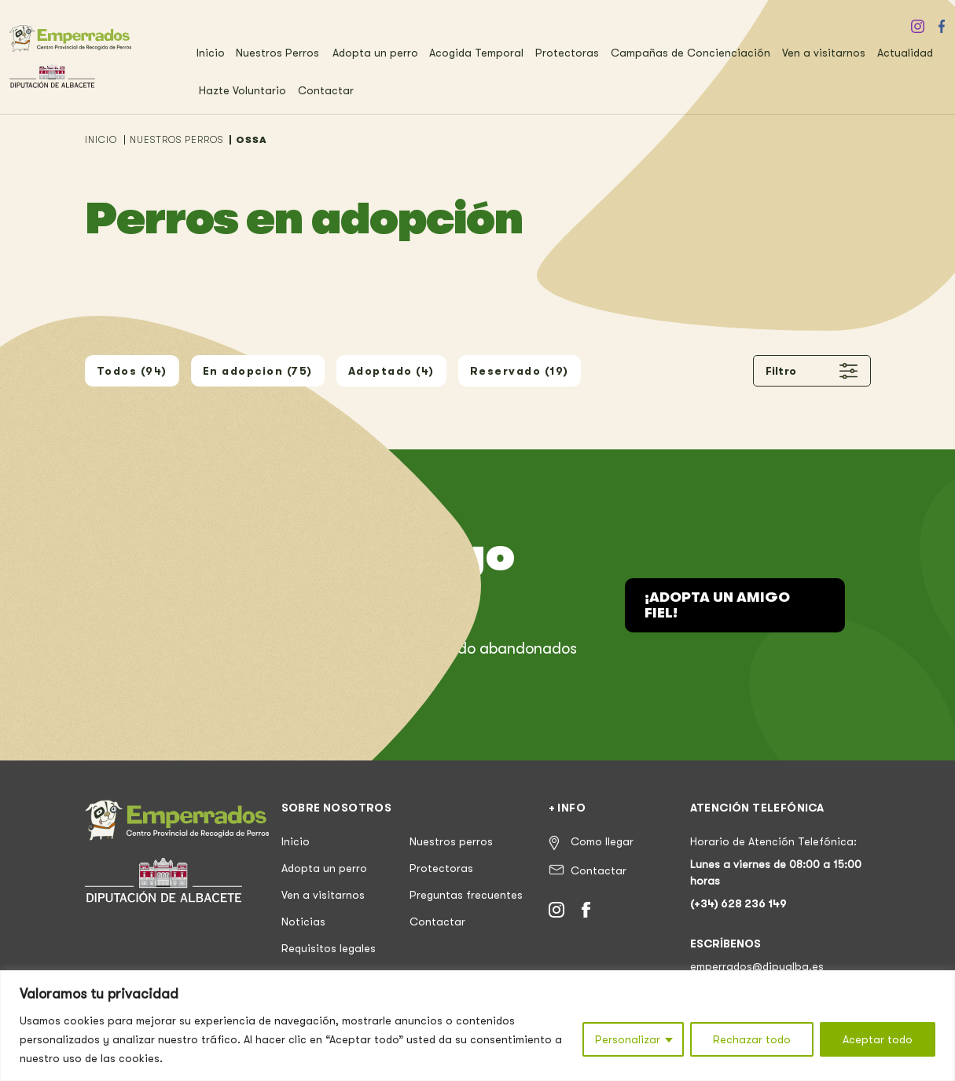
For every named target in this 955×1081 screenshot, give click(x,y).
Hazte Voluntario (242, 90)
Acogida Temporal (476, 52)
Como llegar (602, 841)
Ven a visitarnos (823, 52)
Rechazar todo (752, 1039)
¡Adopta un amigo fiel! (717, 605)
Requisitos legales (328, 948)
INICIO (101, 139)
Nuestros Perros (277, 52)
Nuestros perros (451, 841)
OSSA (251, 139)
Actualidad (905, 52)
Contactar (326, 90)
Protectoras (567, 52)
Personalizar (627, 1039)
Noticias (303, 921)
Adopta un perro (375, 52)
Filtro (812, 371)
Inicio (211, 52)
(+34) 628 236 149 (738, 903)
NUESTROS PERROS (176, 139)
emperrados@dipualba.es (757, 966)
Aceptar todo (878, 1039)
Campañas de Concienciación (690, 52)
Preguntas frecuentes (466, 895)
